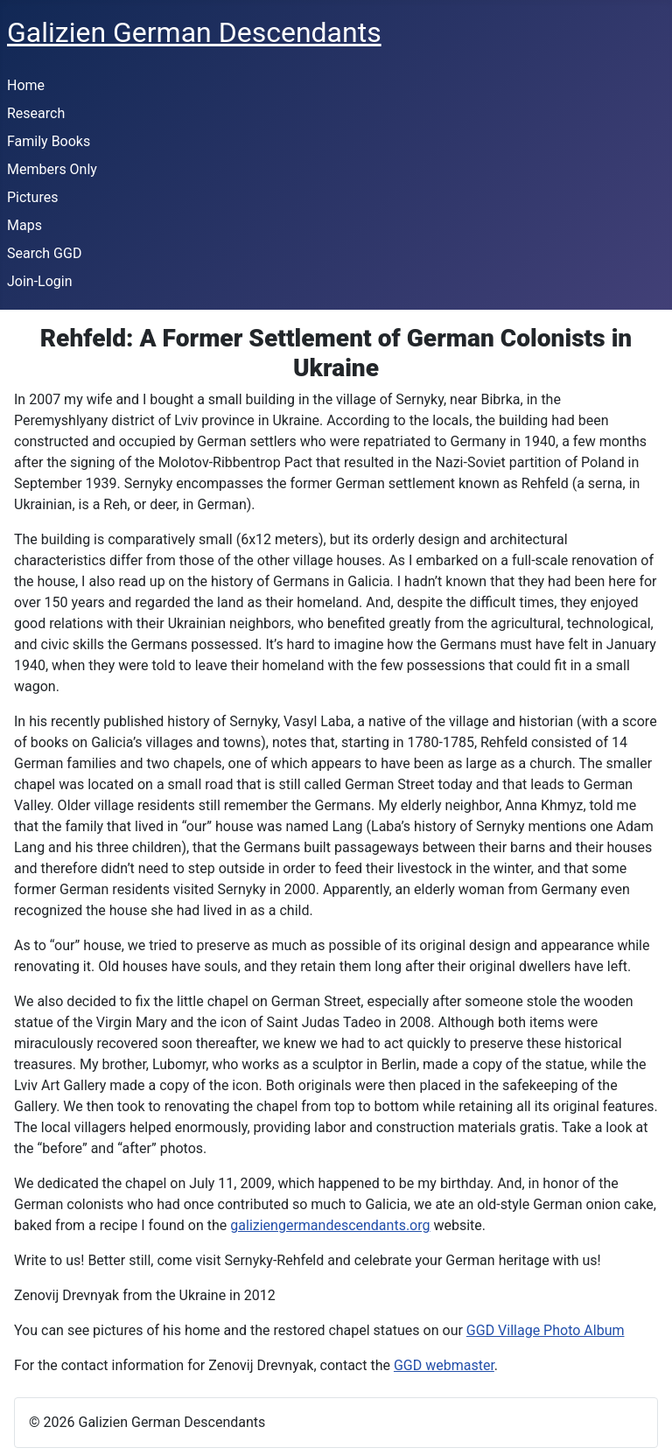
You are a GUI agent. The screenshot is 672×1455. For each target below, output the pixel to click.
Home (26, 85)
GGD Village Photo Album (545, 1330)
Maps (24, 225)
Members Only (52, 169)
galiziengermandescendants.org (330, 1225)
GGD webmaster (444, 1365)
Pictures (32, 197)
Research (36, 113)
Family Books (48, 141)
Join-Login (40, 281)
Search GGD (44, 253)
